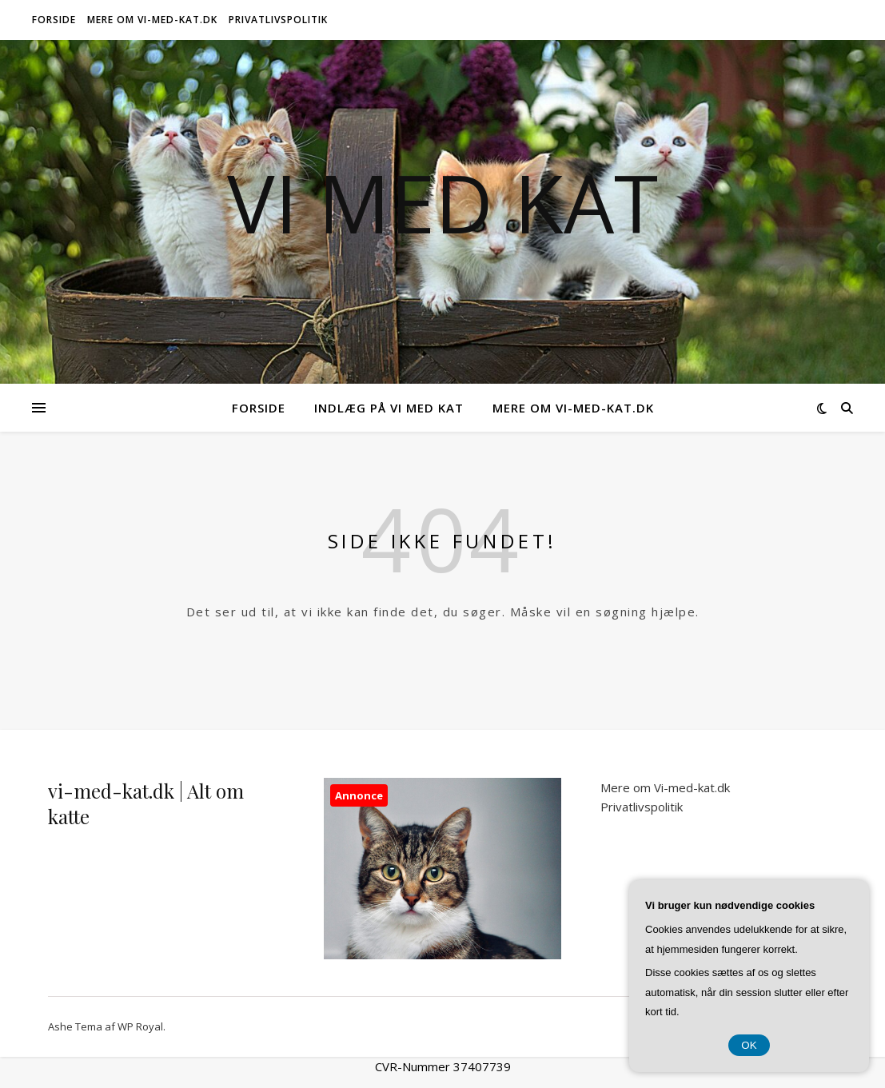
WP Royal (140, 1026)
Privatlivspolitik (278, 19)
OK (748, 1045)
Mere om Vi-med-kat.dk (152, 19)
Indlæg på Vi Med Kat (389, 408)
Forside (54, 19)
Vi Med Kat (442, 202)
